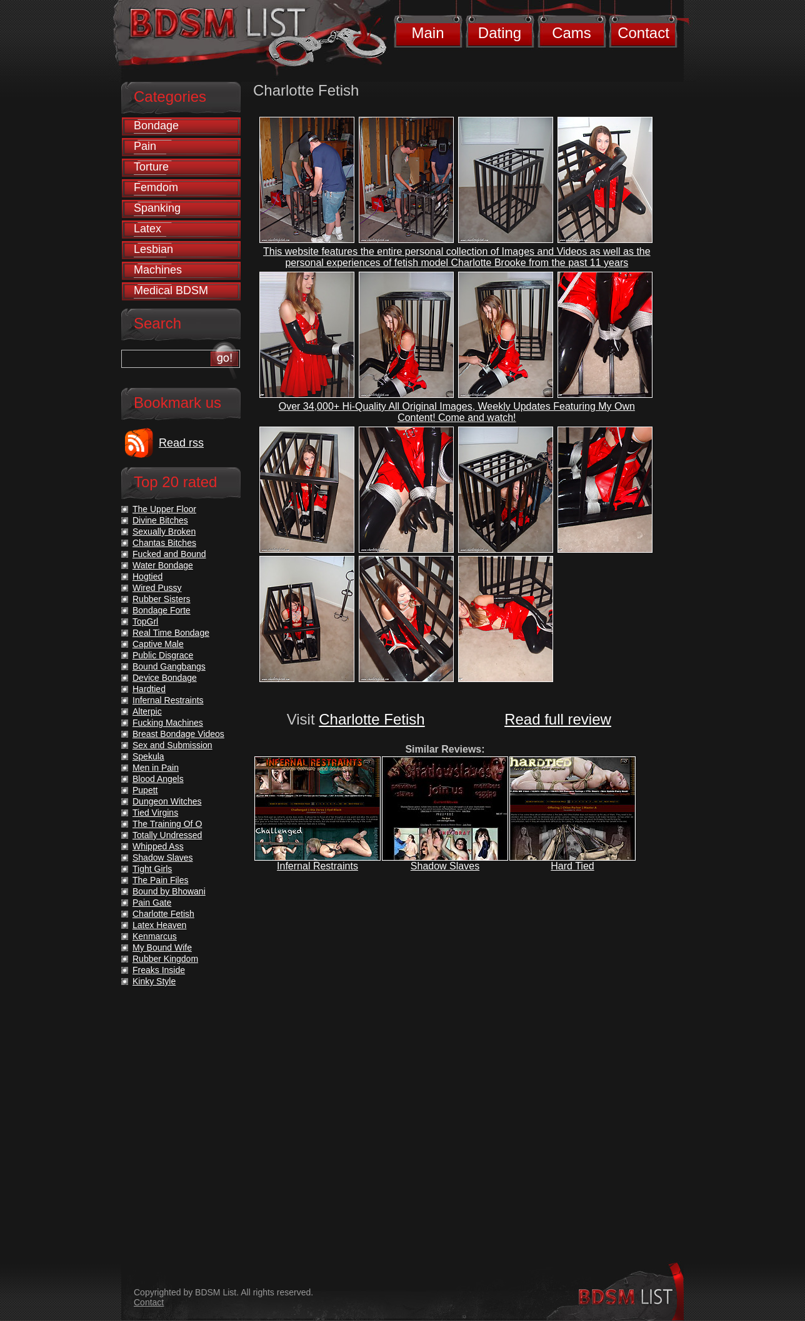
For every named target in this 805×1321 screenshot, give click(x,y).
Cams (571, 32)
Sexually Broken (164, 532)
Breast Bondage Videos (178, 734)
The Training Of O (167, 824)
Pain (145, 146)
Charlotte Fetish (371, 719)
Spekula (148, 756)
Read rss (181, 443)
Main (427, 32)
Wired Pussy (157, 588)
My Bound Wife (162, 947)
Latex (147, 228)
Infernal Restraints (317, 866)
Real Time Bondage (170, 633)
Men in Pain (155, 768)
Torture (151, 167)
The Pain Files (160, 880)
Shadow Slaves (445, 866)
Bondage (156, 125)
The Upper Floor (164, 509)
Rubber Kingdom (165, 959)
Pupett (145, 790)
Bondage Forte (161, 610)
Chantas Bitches (164, 543)
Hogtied (147, 576)
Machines (158, 270)
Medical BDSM (171, 290)
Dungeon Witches (167, 801)
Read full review (557, 719)
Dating (499, 32)
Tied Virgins (155, 813)
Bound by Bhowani (169, 891)
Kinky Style (154, 981)
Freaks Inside (158, 970)
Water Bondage (162, 565)
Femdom (156, 187)
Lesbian (153, 249)
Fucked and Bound (169, 554)
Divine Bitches (160, 520)
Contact (643, 32)
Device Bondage (164, 678)
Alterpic (147, 711)
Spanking (157, 208)
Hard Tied (572, 866)
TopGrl (145, 621)
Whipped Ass (158, 846)
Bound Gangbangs (169, 666)
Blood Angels (158, 779)
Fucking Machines (167, 723)
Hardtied (149, 689)
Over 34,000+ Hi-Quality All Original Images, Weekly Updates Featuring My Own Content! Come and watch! (457, 412)
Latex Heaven (159, 925)
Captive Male (158, 644)
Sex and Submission (172, 745)
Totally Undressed (167, 835)
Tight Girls (152, 869)
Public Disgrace (162, 655)
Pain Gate (151, 903)
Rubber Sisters (161, 599)
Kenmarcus (154, 936)
